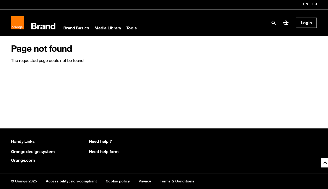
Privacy (145, 181)
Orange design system (33, 151)
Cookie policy (118, 181)
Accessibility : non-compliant (71, 181)
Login (306, 22)
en (305, 4)
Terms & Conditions (177, 181)
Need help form (104, 151)
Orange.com (23, 160)
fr (314, 4)
